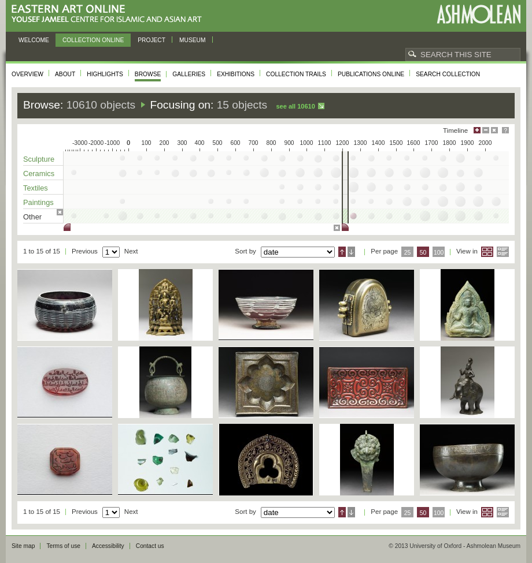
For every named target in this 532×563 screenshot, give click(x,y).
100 (439, 252)
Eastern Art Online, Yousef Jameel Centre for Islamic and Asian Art (110, 14)
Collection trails (296, 74)
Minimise (485, 130)
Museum (192, 40)
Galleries (188, 74)
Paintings (38, 202)
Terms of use (63, 546)
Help (505, 130)
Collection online (93, 40)
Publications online (371, 74)
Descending (351, 252)
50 (423, 252)
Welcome (34, 40)
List (503, 252)
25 (407, 252)
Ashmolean (478, 14)
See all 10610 (295, 106)
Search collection (448, 74)
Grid (487, 252)
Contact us (150, 546)
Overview (27, 74)
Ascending (342, 252)
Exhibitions (235, 74)
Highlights (105, 74)
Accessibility (108, 546)
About (65, 74)
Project (151, 40)
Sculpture (38, 159)
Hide (494, 130)
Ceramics (38, 173)
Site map (23, 546)
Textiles (35, 188)
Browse (148, 74)
